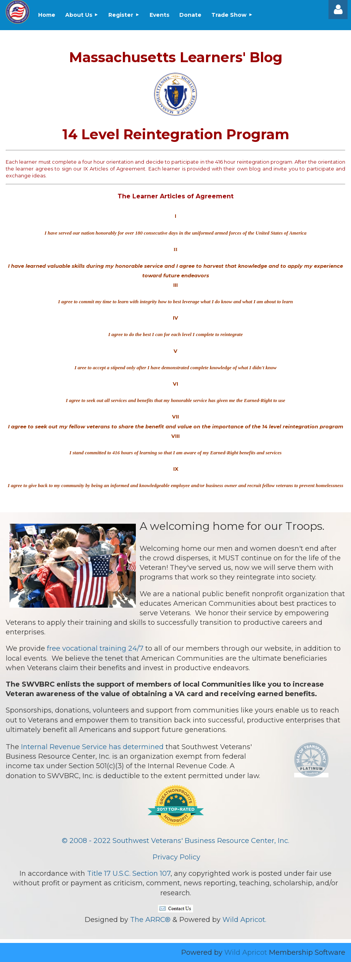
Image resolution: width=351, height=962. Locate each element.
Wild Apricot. (244, 919)
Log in (338, 9)
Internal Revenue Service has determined (92, 747)
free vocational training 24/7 (95, 648)
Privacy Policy (176, 857)
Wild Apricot (245, 952)
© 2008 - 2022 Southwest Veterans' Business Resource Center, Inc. (175, 841)
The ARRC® (150, 919)
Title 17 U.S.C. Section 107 (129, 873)
